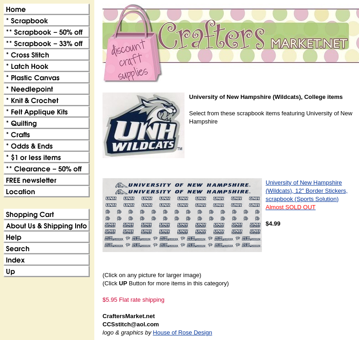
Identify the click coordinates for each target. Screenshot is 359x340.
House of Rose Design (182, 332)
